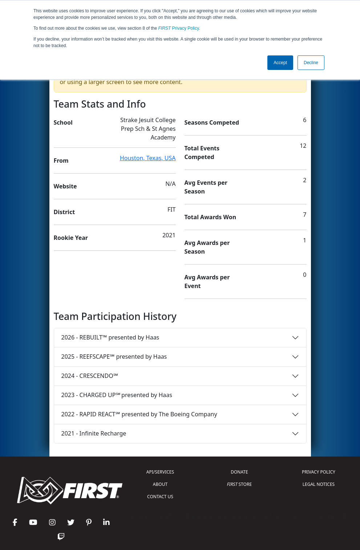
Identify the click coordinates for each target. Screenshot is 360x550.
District (64, 212)
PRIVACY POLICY (318, 472)
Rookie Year (71, 238)
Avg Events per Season (206, 187)
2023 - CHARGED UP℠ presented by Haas (116, 395)
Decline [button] (311, 62)
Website (65, 186)
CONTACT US (160, 496)
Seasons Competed (212, 122)
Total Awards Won (210, 217)
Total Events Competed (202, 152)
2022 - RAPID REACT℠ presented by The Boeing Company (139, 414)
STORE (239, 484)
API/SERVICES (160, 472)
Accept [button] (280, 62)
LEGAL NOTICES (319, 484)
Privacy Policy (178, 28)
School (63, 122)
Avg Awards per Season (207, 247)
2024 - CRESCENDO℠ (89, 376)
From (61, 160)
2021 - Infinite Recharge (93, 433)
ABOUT (160, 484)
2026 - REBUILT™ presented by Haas (110, 337)
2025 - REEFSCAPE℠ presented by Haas (114, 357)
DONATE (239, 472)
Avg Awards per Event (207, 281)
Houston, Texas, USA (148, 158)
